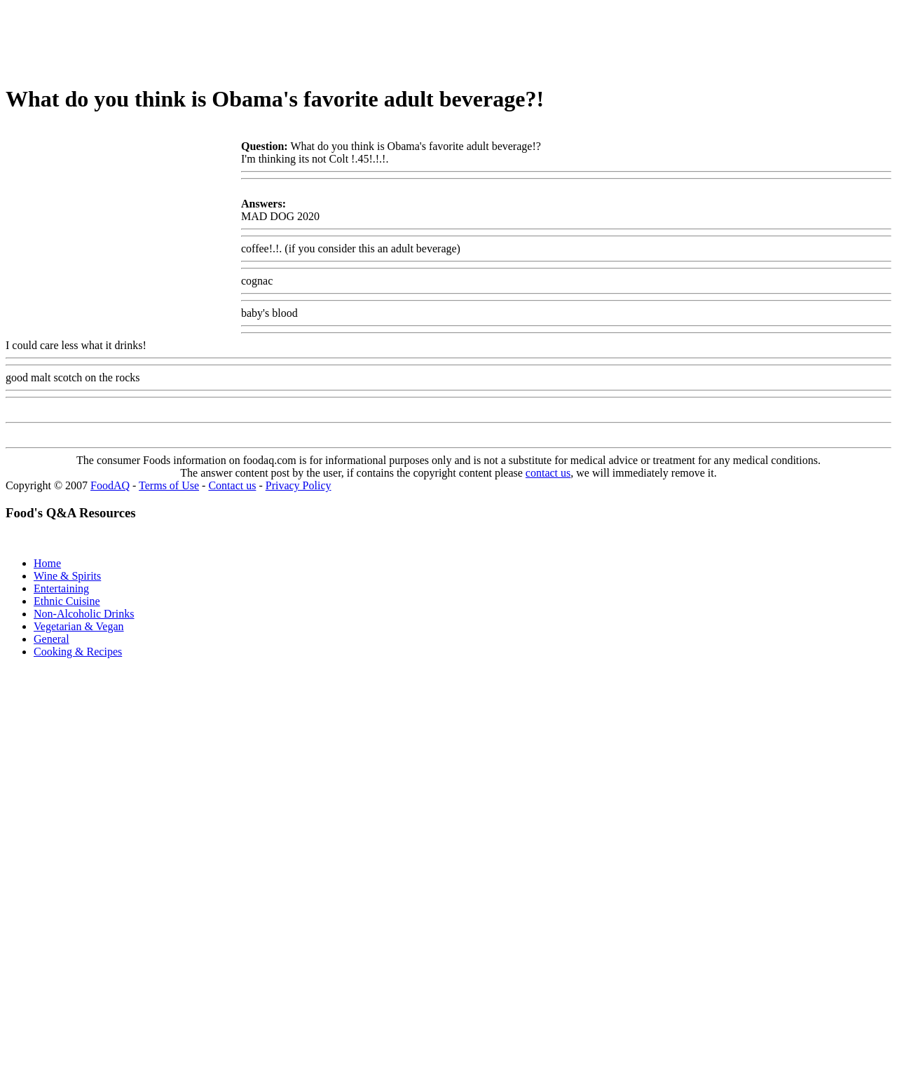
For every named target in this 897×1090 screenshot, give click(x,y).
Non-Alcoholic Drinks (84, 614)
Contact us (232, 485)
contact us (548, 473)
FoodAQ (110, 485)
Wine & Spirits (67, 576)
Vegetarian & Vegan (79, 626)
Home (47, 563)
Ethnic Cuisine (67, 601)
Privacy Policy (298, 485)
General (51, 639)
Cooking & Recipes (78, 652)
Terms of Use (169, 485)
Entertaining (61, 588)
